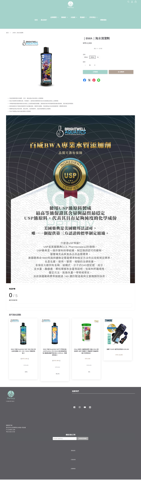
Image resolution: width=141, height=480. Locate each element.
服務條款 (73, 469)
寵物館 (64, 17)
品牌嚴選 (54, 17)
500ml (92, 57)
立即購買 (95, 72)
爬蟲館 (83, 17)
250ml (86, 57)
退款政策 (73, 460)
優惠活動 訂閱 (70, 435)
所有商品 (93, 17)
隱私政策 (73, 450)
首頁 (36, 20)
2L (98, 57)
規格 (84, 55)
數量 (84, 62)
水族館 (74, 17)
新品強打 (44, 20)
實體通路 (103, 20)
